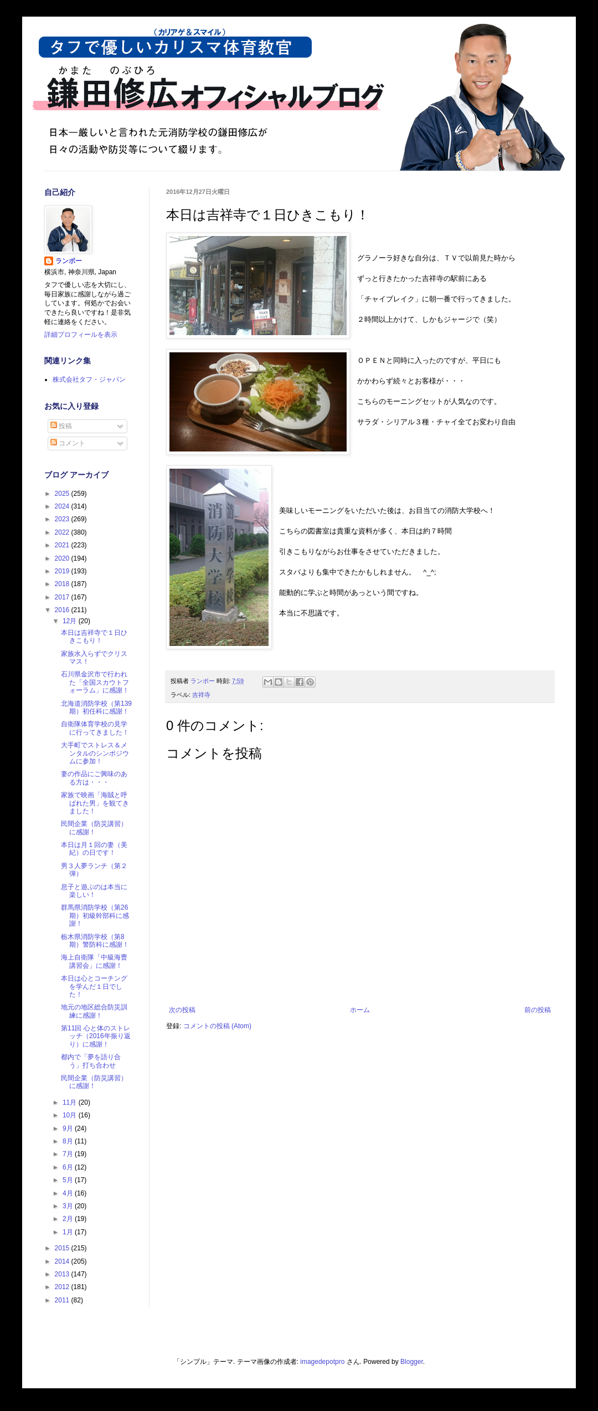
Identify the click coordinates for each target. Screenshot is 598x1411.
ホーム (360, 1010)
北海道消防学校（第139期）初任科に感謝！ (96, 707)
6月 (69, 1167)
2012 (63, 1287)
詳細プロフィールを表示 (80, 334)
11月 (71, 1102)
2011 (63, 1300)
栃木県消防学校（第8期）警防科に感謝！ (95, 940)
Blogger (411, 1362)
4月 (69, 1193)
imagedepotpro (322, 1362)
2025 (63, 493)
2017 (63, 597)
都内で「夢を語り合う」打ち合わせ (91, 1061)
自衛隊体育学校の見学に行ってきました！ (95, 728)
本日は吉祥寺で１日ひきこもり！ (94, 636)
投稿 (61, 426)
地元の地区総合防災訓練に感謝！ (94, 1011)
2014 (63, 1261)
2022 (63, 532)
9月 (69, 1128)
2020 (63, 558)
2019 (63, 571)
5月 (69, 1180)
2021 (63, 545)
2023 (63, 519)
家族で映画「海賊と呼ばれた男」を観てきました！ (95, 803)
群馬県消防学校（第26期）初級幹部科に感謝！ (95, 915)
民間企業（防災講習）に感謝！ (94, 827)
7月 (69, 1154)
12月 (71, 621)
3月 (69, 1206)
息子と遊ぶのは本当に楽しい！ (94, 891)
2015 (63, 1248)
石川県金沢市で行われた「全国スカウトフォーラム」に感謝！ (95, 682)
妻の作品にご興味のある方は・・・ (94, 778)
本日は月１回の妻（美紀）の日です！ (94, 848)
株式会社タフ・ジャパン (89, 379)
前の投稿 (537, 1010)
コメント (67, 443)
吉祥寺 (201, 694)
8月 (69, 1141)
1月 (69, 1232)
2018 (63, 584)
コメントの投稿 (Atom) (217, 1026)
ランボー (68, 261)
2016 (63, 610)
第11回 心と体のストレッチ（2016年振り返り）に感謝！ (96, 1036)
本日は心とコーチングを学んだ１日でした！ (94, 986)
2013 (63, 1274)
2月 (69, 1219)
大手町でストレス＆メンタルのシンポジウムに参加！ (95, 753)
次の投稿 (182, 1010)
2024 (63, 506)
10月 (71, 1115)
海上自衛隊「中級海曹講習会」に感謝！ (94, 961)
